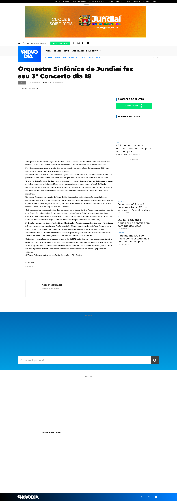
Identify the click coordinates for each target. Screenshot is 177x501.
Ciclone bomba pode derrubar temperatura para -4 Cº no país (77, 57)
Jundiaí (22, 82)
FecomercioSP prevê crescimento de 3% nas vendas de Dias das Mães (134, 207)
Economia (121, 201)
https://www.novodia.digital (50, 288)
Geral (117, 143)
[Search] (155, 360)
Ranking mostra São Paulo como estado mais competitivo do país (133, 238)
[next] (157, 57)
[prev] (153, 57)
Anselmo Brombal (31, 89)
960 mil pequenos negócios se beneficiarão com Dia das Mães (134, 223)
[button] (155, 51)
